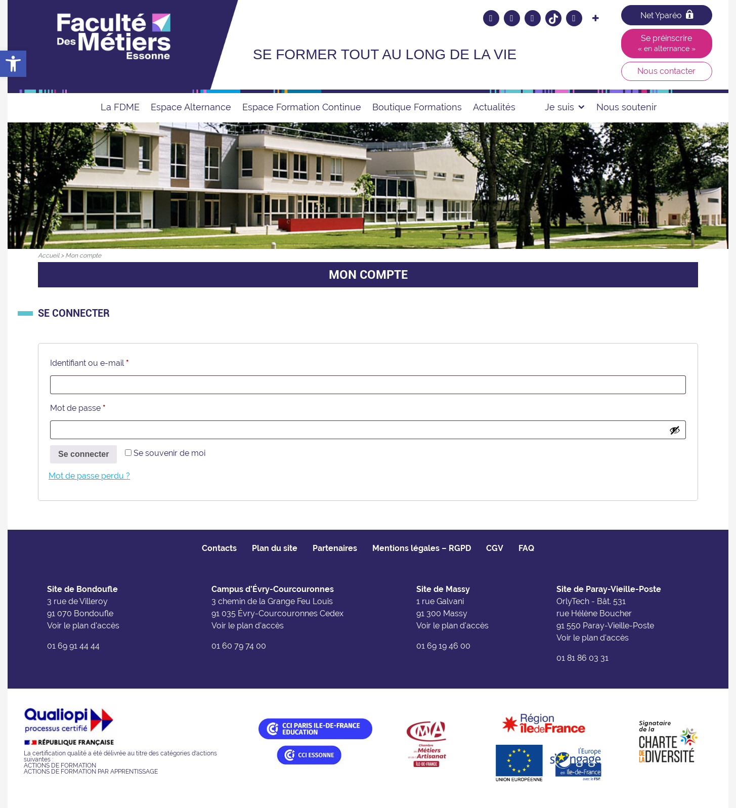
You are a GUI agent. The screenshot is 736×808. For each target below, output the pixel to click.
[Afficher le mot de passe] (674, 430)
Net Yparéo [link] (666, 15)
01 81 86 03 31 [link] (582, 658)
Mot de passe (98, 406)
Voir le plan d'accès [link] (83, 625)
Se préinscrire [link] (667, 43)
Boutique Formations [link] (417, 107)
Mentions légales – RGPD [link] (421, 548)
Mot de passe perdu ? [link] (89, 476)
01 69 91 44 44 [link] (73, 646)
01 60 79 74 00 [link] (238, 646)
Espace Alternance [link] (191, 107)
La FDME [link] (120, 107)
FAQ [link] (526, 548)
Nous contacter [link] (666, 71)
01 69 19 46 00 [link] (443, 646)
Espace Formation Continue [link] (301, 107)
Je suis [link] (565, 107)
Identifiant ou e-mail (109, 361)
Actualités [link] (494, 107)
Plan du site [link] (274, 548)
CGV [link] (494, 548)
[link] (13, 64)
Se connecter (83, 454)
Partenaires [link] (335, 548)
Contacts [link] (219, 548)
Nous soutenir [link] (626, 107)
